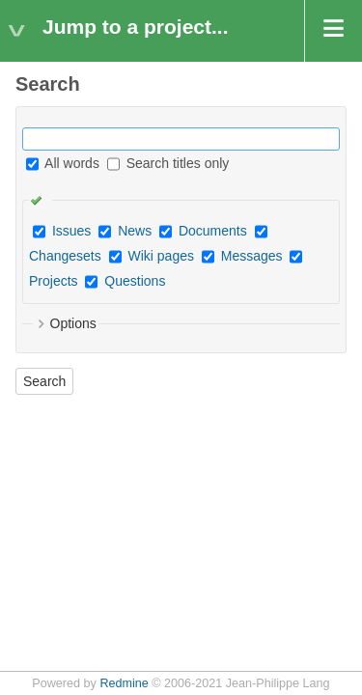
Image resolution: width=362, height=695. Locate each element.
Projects (53, 281)
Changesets (65, 256)
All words (62, 163)
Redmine (123, 683)
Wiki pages (161, 256)
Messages (252, 256)
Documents (213, 230)
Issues (71, 230)
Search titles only (168, 163)
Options (73, 323)
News (135, 230)
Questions (134, 281)
